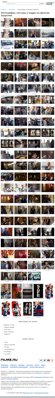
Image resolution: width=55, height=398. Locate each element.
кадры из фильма (9, 344)
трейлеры (4, 365)
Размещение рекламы (41, 393)
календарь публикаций (19, 367)
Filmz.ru (38, 373)
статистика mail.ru (36, 367)
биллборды (7, 351)
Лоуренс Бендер (9, 327)
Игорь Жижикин (9, 332)
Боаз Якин (7, 329)
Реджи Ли (7, 334)
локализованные (9, 349)
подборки (4, 367)
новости (13, 365)
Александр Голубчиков (41, 377)
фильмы (21, 365)
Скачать (7, 27)
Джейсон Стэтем (9, 325)
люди (43, 365)
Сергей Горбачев (12, 379)
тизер (6, 342)
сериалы (29, 365)
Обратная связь (28, 393)
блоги (37, 365)
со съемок (7, 354)
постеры (6, 347)
